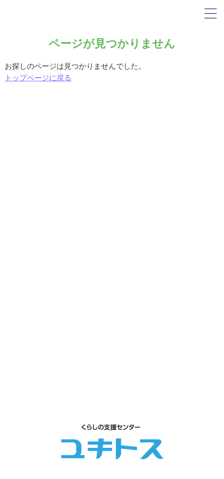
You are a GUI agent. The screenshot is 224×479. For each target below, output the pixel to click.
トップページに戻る (38, 78)
